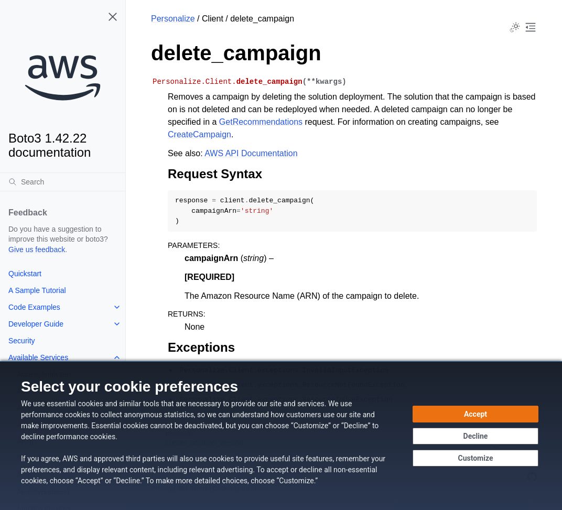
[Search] (62, 181)
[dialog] (281, 435)
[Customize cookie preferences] (475, 458)
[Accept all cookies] (475, 414)
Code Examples (34, 307)
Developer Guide (35, 324)
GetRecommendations (260, 121)
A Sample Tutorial (37, 290)
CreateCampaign (199, 134)
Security (21, 341)
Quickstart (24, 273)
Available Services (38, 357)
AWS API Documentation (250, 153)
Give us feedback (36, 249)
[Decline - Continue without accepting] (475, 436)
